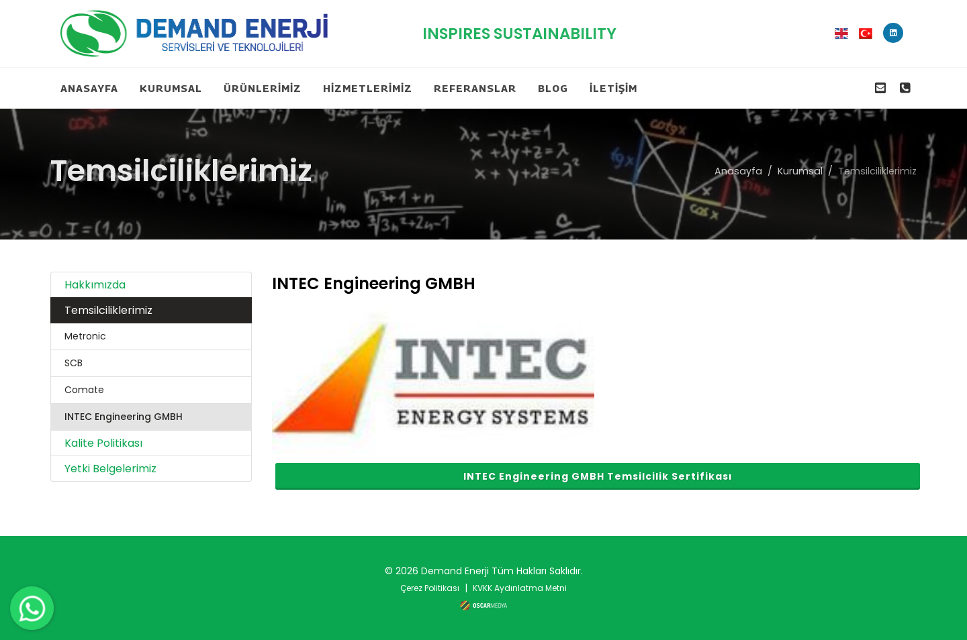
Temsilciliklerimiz (108, 310)
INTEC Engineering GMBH (123, 416)
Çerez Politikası (429, 588)
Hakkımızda (95, 284)
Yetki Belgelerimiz (110, 468)
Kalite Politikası (103, 443)
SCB (73, 363)
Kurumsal (800, 170)
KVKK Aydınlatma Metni (520, 588)
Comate (84, 389)
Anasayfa (738, 170)
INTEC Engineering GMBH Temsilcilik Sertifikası (598, 476)
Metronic (85, 336)
